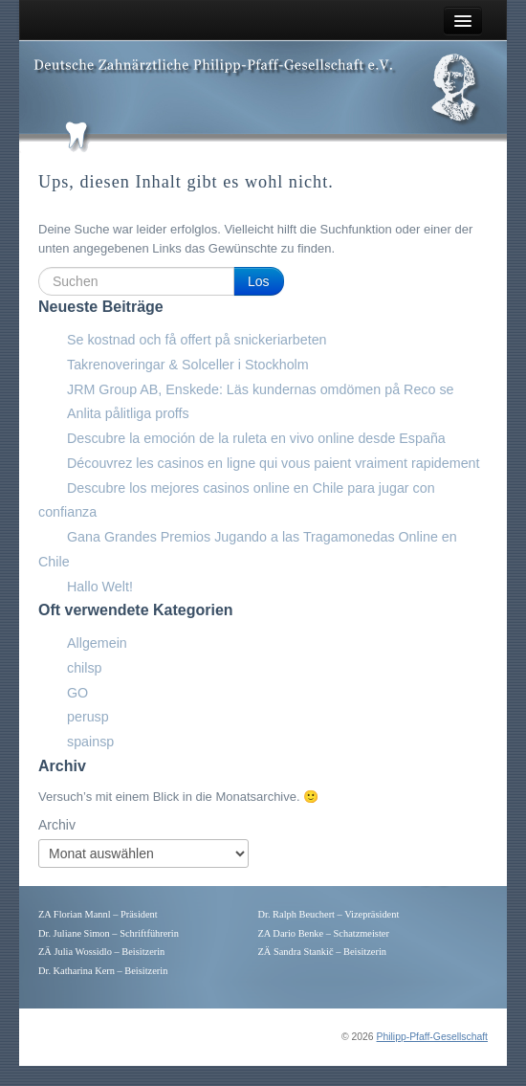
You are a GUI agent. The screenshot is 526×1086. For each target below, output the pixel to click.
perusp (88, 716)
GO (77, 692)
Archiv (57, 824)
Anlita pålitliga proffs (128, 413)
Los (259, 281)
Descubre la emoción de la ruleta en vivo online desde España (256, 438)
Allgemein (97, 643)
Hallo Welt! (100, 586)
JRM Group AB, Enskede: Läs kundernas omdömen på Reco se (260, 389)
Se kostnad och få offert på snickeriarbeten (197, 339)
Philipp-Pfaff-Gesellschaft (432, 1036)
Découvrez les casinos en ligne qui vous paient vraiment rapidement (273, 463)
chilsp (84, 668)
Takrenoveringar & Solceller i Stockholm (188, 364)
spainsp (90, 741)
